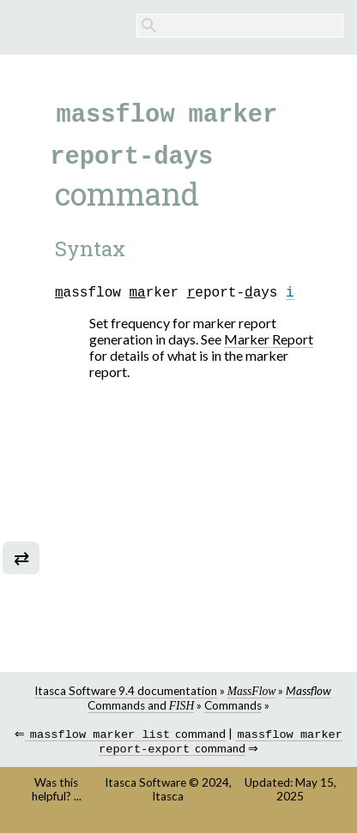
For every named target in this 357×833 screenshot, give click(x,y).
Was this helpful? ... (57, 792)
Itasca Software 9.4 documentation (125, 691)
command (125, 735)
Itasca (168, 799)
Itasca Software (145, 786)
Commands (233, 705)
